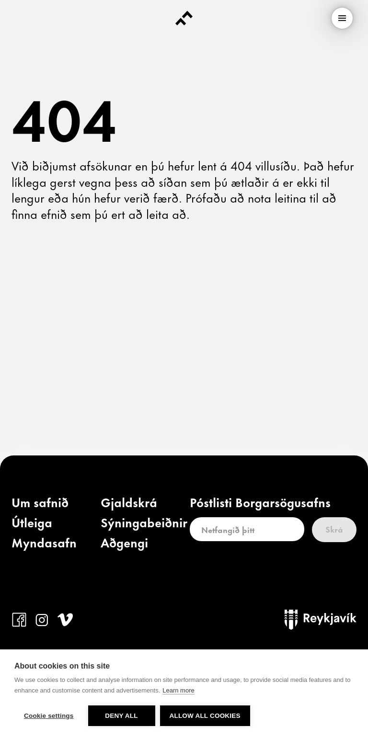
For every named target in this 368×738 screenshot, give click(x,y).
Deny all (121, 715)
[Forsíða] (184, 18)
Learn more (178, 690)
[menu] (342, 18)
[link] (40, 504)
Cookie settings (49, 715)
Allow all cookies (205, 715)
